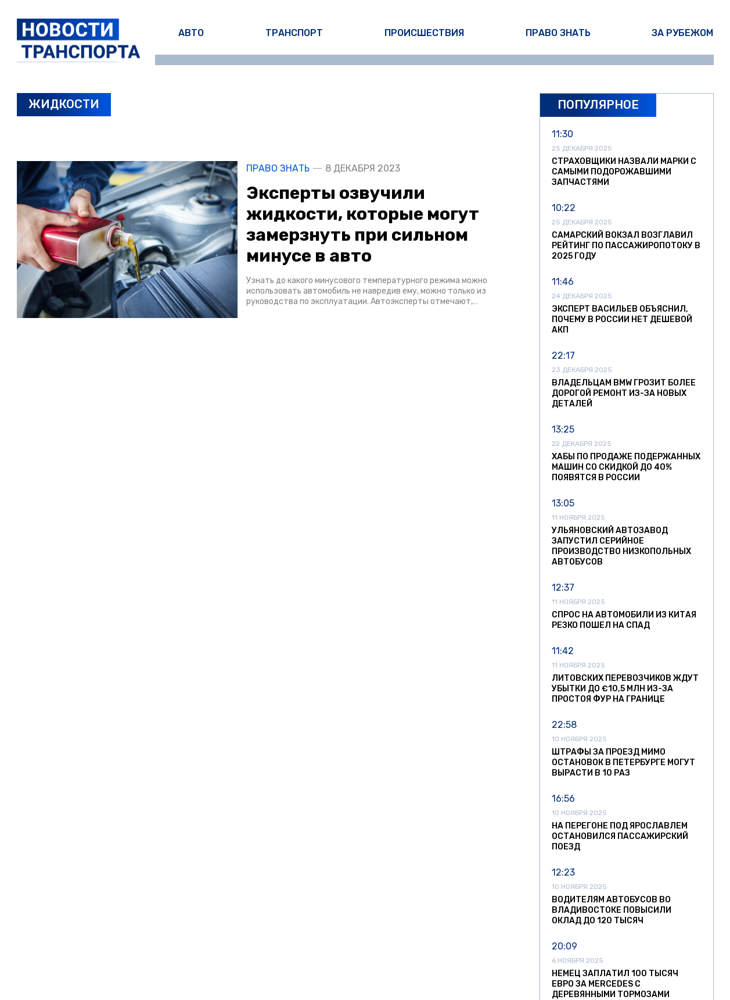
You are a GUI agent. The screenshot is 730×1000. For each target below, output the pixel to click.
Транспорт (294, 32)
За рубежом (682, 32)
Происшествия (424, 32)
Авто (191, 32)
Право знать (558, 32)
